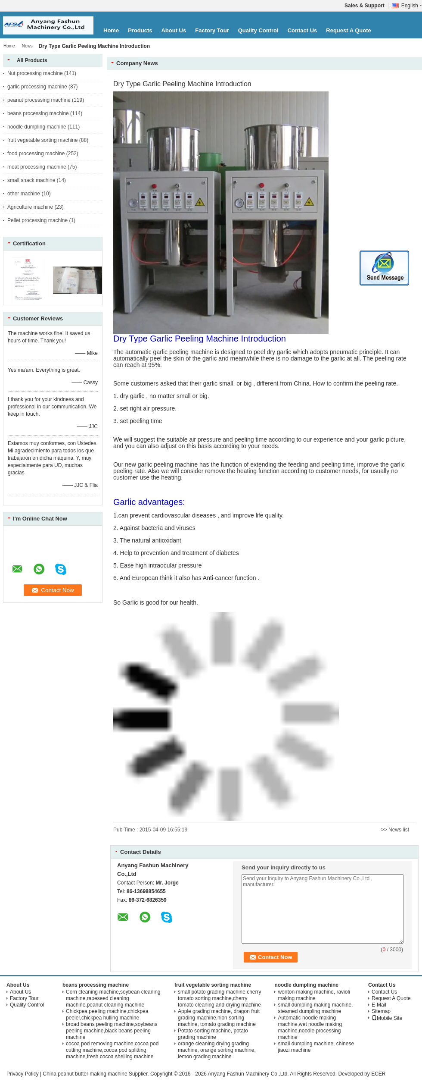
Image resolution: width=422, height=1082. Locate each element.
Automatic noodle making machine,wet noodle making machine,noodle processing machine (310, 1027)
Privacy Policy (22, 1074)
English (411, 6)
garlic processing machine (37, 87)
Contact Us (302, 30)
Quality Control (258, 30)
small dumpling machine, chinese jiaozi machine (316, 1047)
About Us (173, 30)
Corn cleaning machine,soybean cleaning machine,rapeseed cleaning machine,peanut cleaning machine (113, 998)
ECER (378, 1074)
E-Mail (379, 1005)
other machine (23, 194)
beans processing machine (38, 113)
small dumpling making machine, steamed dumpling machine (315, 1008)
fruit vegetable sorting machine (42, 140)
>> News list (395, 830)
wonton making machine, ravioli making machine (314, 995)
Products (140, 30)
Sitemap (381, 1011)
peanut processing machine (39, 100)
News (27, 46)
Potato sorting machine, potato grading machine (213, 1034)
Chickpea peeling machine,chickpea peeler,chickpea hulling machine (107, 1014)
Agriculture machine (30, 207)
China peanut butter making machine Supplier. (96, 1074)
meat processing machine (36, 167)
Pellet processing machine (37, 220)
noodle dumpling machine (36, 127)
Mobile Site (387, 1018)
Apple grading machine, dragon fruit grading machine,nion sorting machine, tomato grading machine (219, 1017)
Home (111, 30)
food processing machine (36, 154)
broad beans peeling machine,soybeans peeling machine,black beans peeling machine (111, 1030)
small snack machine (31, 180)
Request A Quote (348, 30)
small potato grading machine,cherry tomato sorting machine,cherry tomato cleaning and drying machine (219, 998)
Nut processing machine (35, 73)
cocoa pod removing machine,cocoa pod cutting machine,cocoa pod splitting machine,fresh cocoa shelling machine (112, 1050)
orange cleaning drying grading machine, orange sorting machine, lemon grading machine (217, 1050)
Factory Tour (212, 30)
